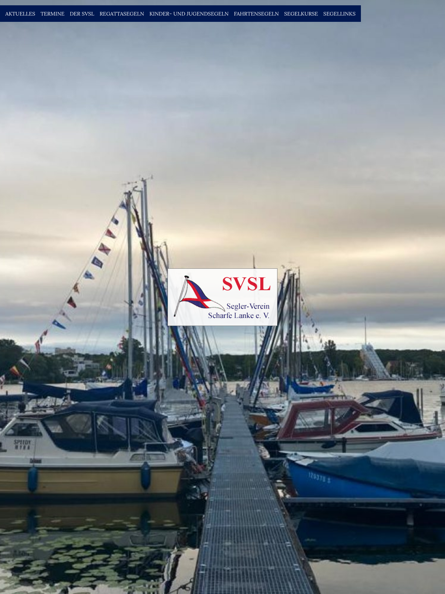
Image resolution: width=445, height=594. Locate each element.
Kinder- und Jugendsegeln (188, 13)
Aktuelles (20, 13)
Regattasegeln (122, 13)
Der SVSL (82, 13)
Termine (52, 13)
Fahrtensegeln (256, 13)
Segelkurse (301, 13)
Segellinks (339, 13)
